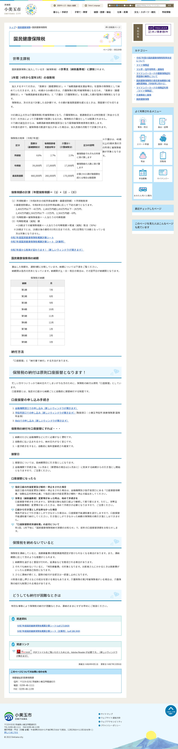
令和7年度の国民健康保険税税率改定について (154, 59)
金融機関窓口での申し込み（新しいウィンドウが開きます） (46, 408)
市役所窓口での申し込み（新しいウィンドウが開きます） (45, 412)
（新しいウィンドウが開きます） (65, 249)
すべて (113, 5)
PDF (127, 5)
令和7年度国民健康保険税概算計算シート (32, 237)
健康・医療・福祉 (102, 11)
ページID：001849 (112, 49)
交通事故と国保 (143, 94)
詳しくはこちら (11, 732)
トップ (12, 27)
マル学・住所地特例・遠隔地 (150, 69)
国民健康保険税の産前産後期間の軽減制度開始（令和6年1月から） (153, 82)
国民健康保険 (24, 27)
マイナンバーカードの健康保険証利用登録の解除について (153, 75)
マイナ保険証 (142, 64)
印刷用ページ (114, 27)
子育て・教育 (81, 11)
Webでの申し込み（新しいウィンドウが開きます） (42, 420)
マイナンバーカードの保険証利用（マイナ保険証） (152, 89)
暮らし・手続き (60, 11)
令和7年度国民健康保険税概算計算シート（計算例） (38, 241)
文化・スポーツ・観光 (145, 11)
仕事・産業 (122, 11)
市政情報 (166, 11)
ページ (120, 5)
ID (132, 5)
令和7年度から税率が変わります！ (29, 249)
